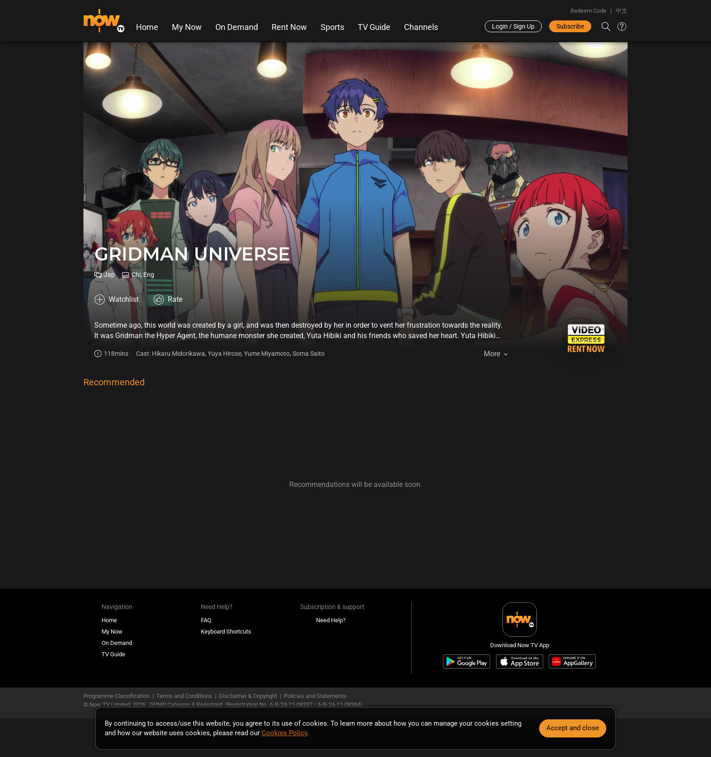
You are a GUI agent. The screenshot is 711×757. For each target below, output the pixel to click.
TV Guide (374, 27)
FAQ (206, 620)
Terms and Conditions (184, 696)
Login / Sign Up (513, 26)
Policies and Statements (315, 696)
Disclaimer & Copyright (248, 696)
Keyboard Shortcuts (226, 631)
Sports (332, 27)
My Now (187, 27)
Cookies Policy (284, 733)
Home (147, 27)
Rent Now (289, 27)
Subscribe (570, 26)
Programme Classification (116, 696)
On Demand (236, 27)
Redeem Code (588, 10)
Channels (421, 27)
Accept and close (572, 728)
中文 (622, 10)
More (492, 353)
